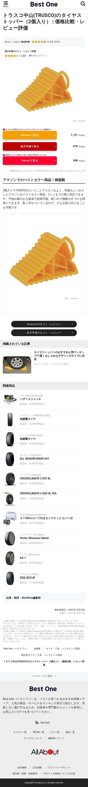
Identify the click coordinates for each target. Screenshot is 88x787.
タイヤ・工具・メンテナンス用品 (63, 648)
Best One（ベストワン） (15, 648)
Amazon (81, 121)
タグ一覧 (54, 732)
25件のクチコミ (38, 55)
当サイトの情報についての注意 (59, 773)
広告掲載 (37, 767)
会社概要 (21, 767)
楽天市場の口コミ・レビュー (44, 332)
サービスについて (33, 738)
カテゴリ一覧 (20, 732)
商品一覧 (70, 732)
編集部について (56, 738)
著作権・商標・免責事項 (24, 773)
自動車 (37, 648)
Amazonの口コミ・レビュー (44, 324)
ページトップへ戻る (42, 676)
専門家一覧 (38, 732)
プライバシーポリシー (59, 767)
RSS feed (44, 722)
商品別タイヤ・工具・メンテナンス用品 (41, 655)
